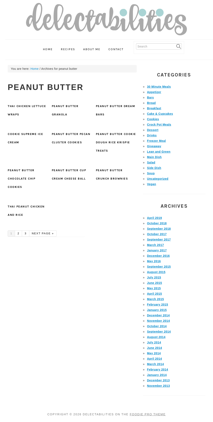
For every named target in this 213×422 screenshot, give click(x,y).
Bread (151, 103)
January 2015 (157, 310)
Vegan (151, 184)
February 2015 (157, 304)
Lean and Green (159, 151)
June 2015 (154, 283)
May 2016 (154, 261)
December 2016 (158, 255)
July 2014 (154, 342)
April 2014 (154, 358)
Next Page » (43, 234)
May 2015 (154, 288)
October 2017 (157, 234)
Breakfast (154, 108)
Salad (151, 162)
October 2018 (157, 223)
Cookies (153, 119)
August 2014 (156, 337)
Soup (151, 173)
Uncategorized (157, 178)
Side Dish (154, 168)
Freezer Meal (156, 140)
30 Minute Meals (159, 86)
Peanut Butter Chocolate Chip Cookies (21, 179)
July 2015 (154, 277)
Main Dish (154, 157)
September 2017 (159, 239)
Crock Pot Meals (159, 124)
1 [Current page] (12, 234)
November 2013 (158, 385)
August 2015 (156, 272)
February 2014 (157, 369)
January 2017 (157, 250)
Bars (150, 97)
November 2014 (158, 320)
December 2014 (158, 315)
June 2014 (154, 348)
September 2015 (159, 266)
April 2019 (154, 218)
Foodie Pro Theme (148, 414)
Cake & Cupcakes (160, 113)
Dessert (153, 130)
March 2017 (155, 245)
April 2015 (154, 293)
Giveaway (154, 146)
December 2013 (158, 380)
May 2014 (154, 353)
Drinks (152, 135)
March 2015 (155, 299)
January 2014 (157, 375)
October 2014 (157, 326)
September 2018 (159, 228)
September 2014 (159, 331)
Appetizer (154, 92)
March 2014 (155, 364)
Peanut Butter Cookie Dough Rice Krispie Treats (116, 142)
